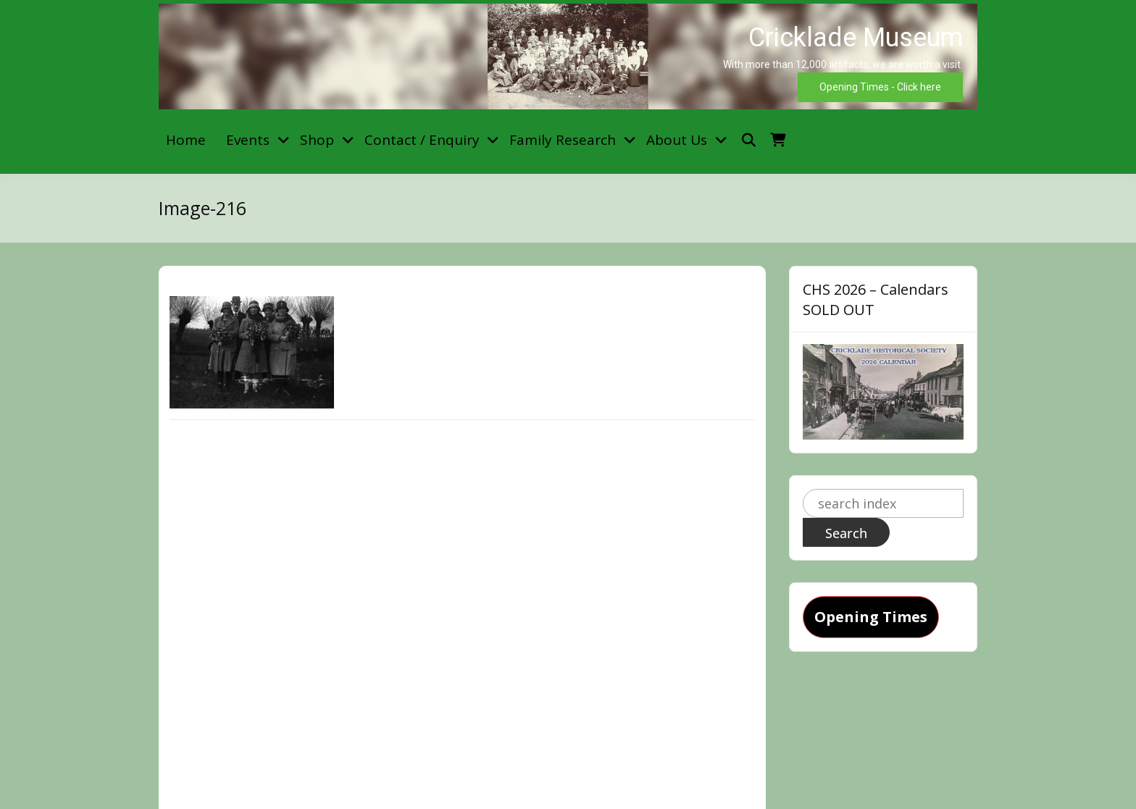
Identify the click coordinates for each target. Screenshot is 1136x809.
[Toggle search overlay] (749, 140)
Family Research (562, 139)
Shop (317, 139)
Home (186, 139)
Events (248, 139)
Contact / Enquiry (422, 139)
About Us (676, 139)
